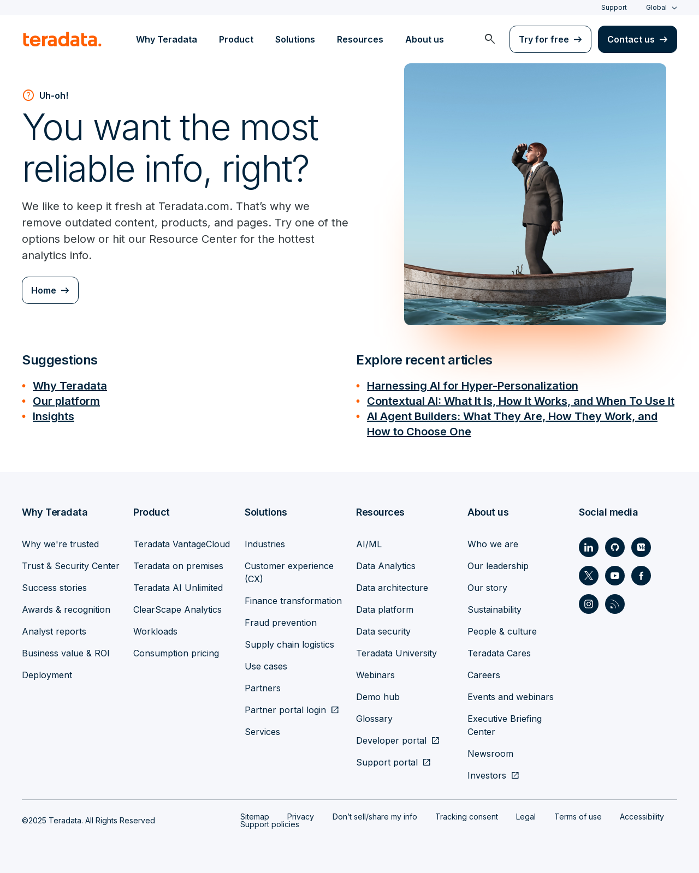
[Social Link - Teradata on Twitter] (589, 575)
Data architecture (392, 587)
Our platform (66, 401)
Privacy (300, 816)
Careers (483, 674)
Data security (383, 631)
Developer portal (391, 740)
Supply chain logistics (289, 644)
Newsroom (490, 753)
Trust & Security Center (71, 565)
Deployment (47, 674)
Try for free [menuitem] (544, 39)
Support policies (269, 824)
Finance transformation (293, 600)
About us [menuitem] (424, 39)
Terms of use (578, 816)
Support (614, 7)
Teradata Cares (499, 653)
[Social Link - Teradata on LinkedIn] (589, 547)
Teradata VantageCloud (181, 544)
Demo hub (378, 696)
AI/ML (369, 544)
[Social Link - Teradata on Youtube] (615, 575)
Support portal (387, 762)
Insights (53, 416)
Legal (526, 816)
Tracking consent (466, 816)
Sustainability (494, 609)
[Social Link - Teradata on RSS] (615, 604)
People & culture (502, 631)
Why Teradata (70, 385)
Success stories (54, 587)
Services (262, 731)
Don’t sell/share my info (375, 816)
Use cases (266, 666)
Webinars (375, 674)
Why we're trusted (60, 544)
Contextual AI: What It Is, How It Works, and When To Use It (520, 401)
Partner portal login (285, 709)
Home (43, 290)
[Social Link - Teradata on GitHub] (615, 547)
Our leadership (498, 565)
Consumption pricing (176, 653)
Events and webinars (510, 696)
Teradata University (396, 653)
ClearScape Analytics (177, 609)
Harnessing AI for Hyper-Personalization (472, 385)
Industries (265, 544)
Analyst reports (54, 631)
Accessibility (642, 816)
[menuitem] (490, 39)
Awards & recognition (66, 609)
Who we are (492, 544)
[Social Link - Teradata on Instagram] (589, 604)
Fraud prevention (281, 622)
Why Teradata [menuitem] (166, 39)
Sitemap (254, 816)
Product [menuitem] (236, 39)
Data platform (384, 609)
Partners (263, 688)
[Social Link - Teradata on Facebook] (641, 575)
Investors (486, 775)
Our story (487, 587)
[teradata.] (62, 39)
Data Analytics (386, 565)
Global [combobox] (656, 7)
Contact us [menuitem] (631, 39)
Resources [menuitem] (360, 39)
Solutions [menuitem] (295, 39)
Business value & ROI (66, 653)
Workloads (155, 631)
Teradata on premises (178, 565)
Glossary (374, 718)
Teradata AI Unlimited (178, 587)
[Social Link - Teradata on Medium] (641, 547)
